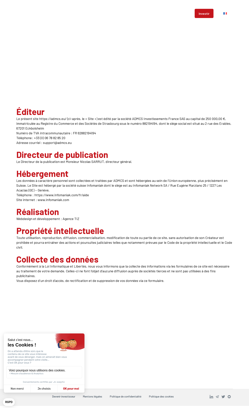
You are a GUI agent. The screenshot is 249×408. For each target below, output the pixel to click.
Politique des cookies (161, 396)
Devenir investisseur (63, 396)
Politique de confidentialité (125, 396)
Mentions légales (92, 396)
